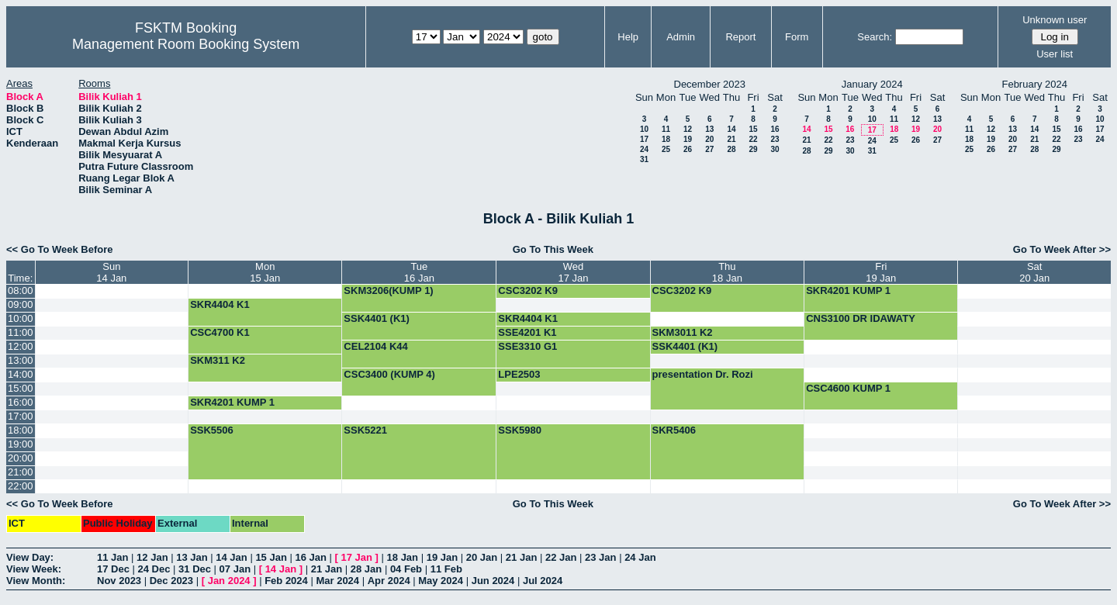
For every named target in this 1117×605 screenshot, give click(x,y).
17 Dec (113, 569)
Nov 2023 (119, 580)
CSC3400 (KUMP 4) (389, 374)
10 (644, 129)
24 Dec (154, 569)
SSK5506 (211, 430)
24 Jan (639, 557)
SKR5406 (674, 430)
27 (709, 149)
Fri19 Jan (881, 272)
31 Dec (194, 569)
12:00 (20, 346)
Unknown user (1054, 20)
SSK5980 (519, 430)
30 (774, 149)
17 (644, 139)
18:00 (20, 430)
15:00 (20, 388)
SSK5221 (365, 430)
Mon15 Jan (265, 272)
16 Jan (310, 557)
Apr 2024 (389, 580)
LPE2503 (519, 374)
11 (666, 129)
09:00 (20, 304)
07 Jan (235, 569)
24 (644, 149)
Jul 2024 (542, 580)
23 (774, 139)
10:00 (20, 318)
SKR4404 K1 (220, 304)
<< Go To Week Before (59, 249)
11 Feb (446, 569)
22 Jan (560, 557)
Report (740, 37)
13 (709, 129)
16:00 (20, 402)
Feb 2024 (286, 580)
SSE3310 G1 (527, 346)
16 (774, 129)
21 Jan (521, 557)
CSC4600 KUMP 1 (848, 388)
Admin (680, 37)
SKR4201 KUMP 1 (848, 290)
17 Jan (356, 557)
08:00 (20, 290)
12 (687, 129)
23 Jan (600, 557)
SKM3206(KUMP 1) (388, 290)
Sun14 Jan (111, 272)
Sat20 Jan (1034, 272)
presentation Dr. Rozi (702, 374)
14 (731, 129)
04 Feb (406, 569)
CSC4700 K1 (220, 332)
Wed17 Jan (573, 272)
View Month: (35, 580)
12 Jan (152, 557)
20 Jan (481, 557)
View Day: (30, 557)
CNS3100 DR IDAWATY (860, 318)
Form (796, 37)
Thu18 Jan (727, 272)
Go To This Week (553, 249)
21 (731, 139)
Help (627, 37)
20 (709, 139)
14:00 (20, 374)
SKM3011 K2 (682, 332)
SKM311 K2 (217, 360)
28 (731, 149)
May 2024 (440, 580)
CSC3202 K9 (528, 290)
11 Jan (112, 557)
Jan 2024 (229, 580)
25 (666, 149)
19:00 (20, 444)
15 (753, 129)
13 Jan (191, 557)
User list (1054, 54)
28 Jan (366, 569)
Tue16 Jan (419, 272)
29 (753, 149)
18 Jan (402, 557)
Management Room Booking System (185, 44)
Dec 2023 (171, 580)
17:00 (20, 416)
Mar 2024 (337, 580)
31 (644, 159)
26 (687, 149)
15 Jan (270, 557)
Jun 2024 (493, 580)
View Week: (33, 569)
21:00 (20, 472)
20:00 (20, 458)
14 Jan (231, 557)
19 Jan (442, 557)
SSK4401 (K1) (377, 318)
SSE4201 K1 (527, 332)
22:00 (20, 486)
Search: (874, 37)
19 (687, 139)
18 (666, 139)
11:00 (20, 332)
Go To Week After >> (1062, 249)
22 (753, 139)
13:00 (20, 360)
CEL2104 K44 (375, 346)
